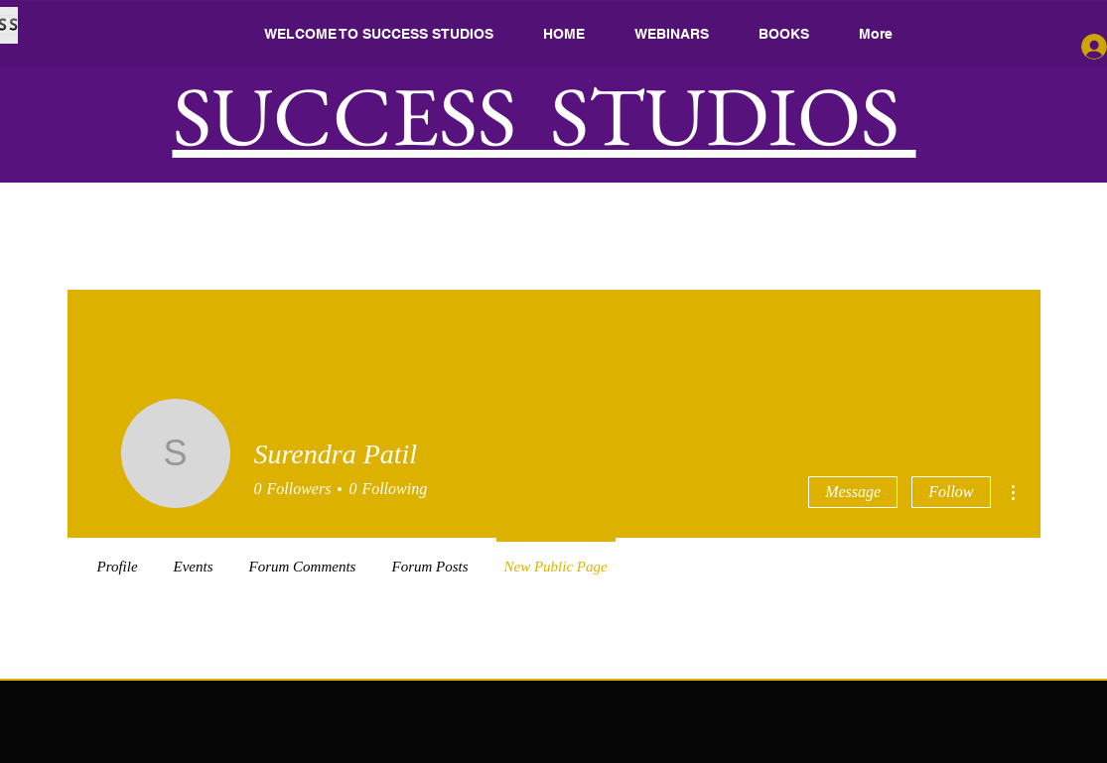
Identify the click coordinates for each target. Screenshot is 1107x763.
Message (853, 491)
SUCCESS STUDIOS (544, 115)
